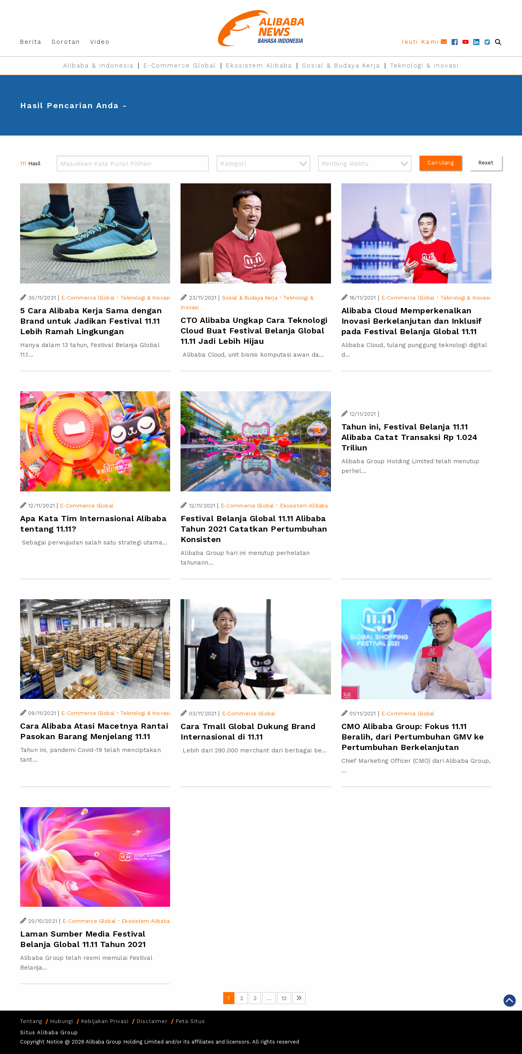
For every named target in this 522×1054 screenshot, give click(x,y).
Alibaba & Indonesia (98, 65)
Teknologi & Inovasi (424, 65)
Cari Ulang (440, 163)
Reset (486, 163)
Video (100, 41)
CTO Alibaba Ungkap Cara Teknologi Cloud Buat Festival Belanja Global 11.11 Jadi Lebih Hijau (254, 330)
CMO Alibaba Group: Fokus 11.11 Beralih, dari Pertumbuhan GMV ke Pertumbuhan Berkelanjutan (412, 736)
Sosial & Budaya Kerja (341, 65)
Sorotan (65, 41)
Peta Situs (190, 1021)
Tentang (31, 1021)
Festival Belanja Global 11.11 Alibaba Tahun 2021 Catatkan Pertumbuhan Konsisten (254, 529)
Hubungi (61, 1021)
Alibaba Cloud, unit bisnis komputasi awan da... (252, 354)
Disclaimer (152, 1021)
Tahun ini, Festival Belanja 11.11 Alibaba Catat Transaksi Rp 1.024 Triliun (409, 437)
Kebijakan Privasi (105, 1021)
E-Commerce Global (180, 65)
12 (284, 998)
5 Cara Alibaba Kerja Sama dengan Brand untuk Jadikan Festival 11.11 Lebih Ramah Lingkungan (91, 321)
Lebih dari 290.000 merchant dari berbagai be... (254, 750)
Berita (30, 41)
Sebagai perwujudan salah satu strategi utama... (93, 542)
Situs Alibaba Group (49, 1032)
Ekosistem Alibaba (259, 65)
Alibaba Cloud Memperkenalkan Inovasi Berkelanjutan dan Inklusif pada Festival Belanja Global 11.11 (411, 321)
